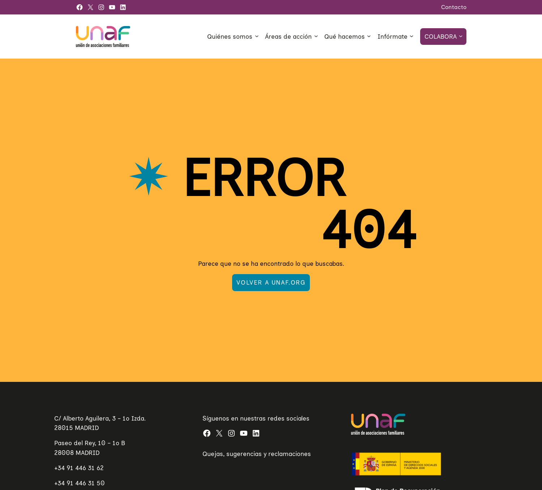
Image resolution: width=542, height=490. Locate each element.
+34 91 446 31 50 (79, 483)
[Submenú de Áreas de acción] (316, 36)
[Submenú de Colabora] (460, 36)
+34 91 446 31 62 (79, 468)
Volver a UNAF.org (270, 282)
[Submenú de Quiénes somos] (257, 36)
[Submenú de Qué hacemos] (369, 36)
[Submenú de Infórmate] (411, 36)
